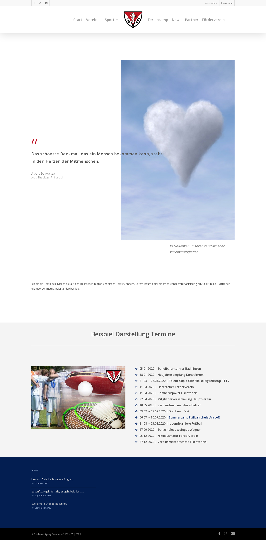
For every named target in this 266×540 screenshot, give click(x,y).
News (176, 20)
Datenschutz (211, 2)
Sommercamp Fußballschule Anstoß (194, 417)
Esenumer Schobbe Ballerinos (49, 503)
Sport (111, 20)
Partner (191, 20)
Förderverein (213, 20)
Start (77, 20)
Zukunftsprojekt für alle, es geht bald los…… (57, 491)
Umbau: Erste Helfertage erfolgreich (52, 479)
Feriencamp (158, 20)
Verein (93, 20)
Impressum (227, 2)
